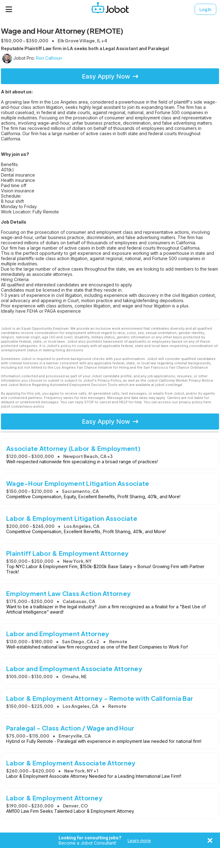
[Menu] (9, 9)
